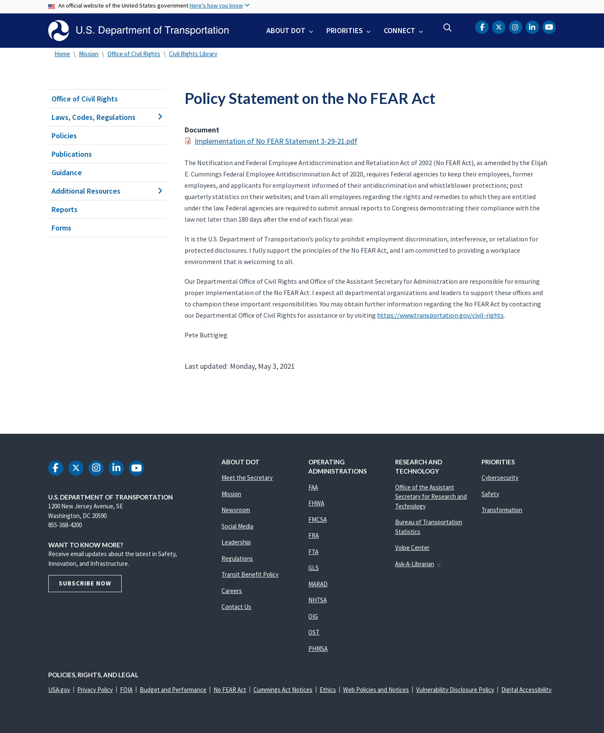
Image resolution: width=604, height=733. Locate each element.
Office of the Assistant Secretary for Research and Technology (431, 496)
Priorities (344, 30)
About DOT (285, 30)
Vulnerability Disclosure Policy (455, 690)
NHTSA (317, 600)
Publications (72, 154)
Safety (490, 494)
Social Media (237, 526)
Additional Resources (107, 191)
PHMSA (318, 649)
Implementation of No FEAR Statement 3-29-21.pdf (276, 141)
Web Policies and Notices (376, 690)
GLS (313, 568)
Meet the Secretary (247, 478)
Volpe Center (412, 548)
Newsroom (235, 510)
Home (62, 54)
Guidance (67, 172)
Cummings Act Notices (282, 690)
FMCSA (317, 519)
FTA (313, 552)
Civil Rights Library (193, 54)
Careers (231, 591)
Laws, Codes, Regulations (107, 117)
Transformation (502, 510)
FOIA (126, 690)
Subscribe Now (85, 583)
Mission (89, 54)
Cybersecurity (500, 478)
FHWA (316, 503)
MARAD (318, 584)
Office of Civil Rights (133, 54)
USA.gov (59, 690)
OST (314, 632)
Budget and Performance (173, 690)
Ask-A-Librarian (418, 564)
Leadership (236, 542)
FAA (313, 487)
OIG (313, 616)
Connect (399, 30)
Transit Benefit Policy (250, 574)
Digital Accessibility (526, 690)
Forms (61, 228)
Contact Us (236, 607)
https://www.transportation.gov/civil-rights (440, 315)
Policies (64, 135)
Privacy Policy (95, 690)
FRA (313, 535)
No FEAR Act (229, 690)
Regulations (237, 558)
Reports (65, 209)
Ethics (328, 690)
